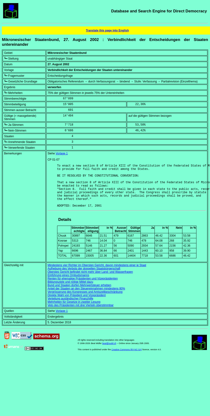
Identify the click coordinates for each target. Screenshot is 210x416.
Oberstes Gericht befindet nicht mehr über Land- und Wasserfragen (90, 281)
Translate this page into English (107, 30)
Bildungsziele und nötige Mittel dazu (70, 291)
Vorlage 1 (62, 153)
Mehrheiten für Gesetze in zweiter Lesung (74, 311)
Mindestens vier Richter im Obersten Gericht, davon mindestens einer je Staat (97, 274)
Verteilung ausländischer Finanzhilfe (70, 307)
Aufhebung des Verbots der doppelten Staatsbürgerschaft (84, 277)
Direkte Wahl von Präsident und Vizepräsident (77, 304)
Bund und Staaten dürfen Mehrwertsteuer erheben (79, 294)
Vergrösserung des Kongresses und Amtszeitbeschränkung (85, 301)
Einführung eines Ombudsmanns (68, 284)
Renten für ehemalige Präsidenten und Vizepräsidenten (83, 287)
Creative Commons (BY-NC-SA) (126, 359)
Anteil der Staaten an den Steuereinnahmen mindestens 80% (86, 297)
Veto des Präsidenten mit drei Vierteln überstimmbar (81, 314)
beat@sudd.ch (109, 352)
